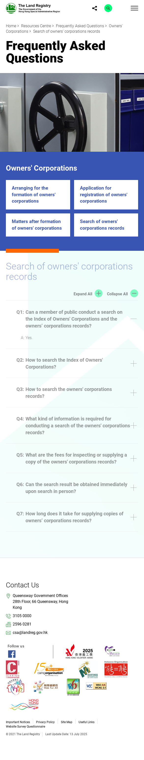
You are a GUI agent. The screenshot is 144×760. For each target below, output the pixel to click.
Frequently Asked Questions (80, 26)
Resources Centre (36, 26)
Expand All (83, 294)
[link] (33, 8)
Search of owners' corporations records (66, 31)
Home (11, 26)
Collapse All (117, 294)
